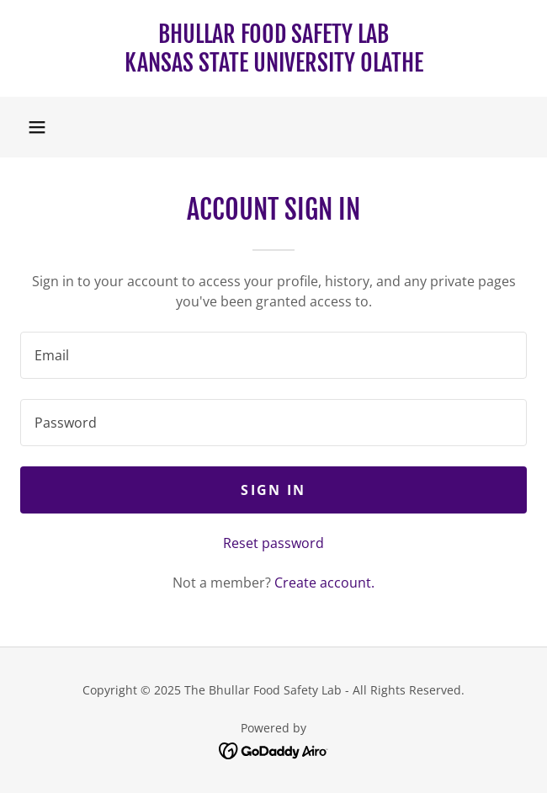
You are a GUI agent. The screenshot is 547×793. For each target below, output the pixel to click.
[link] (273, 48)
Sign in (273, 490)
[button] (37, 127)
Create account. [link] (324, 582)
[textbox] (273, 355)
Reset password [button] (273, 543)
